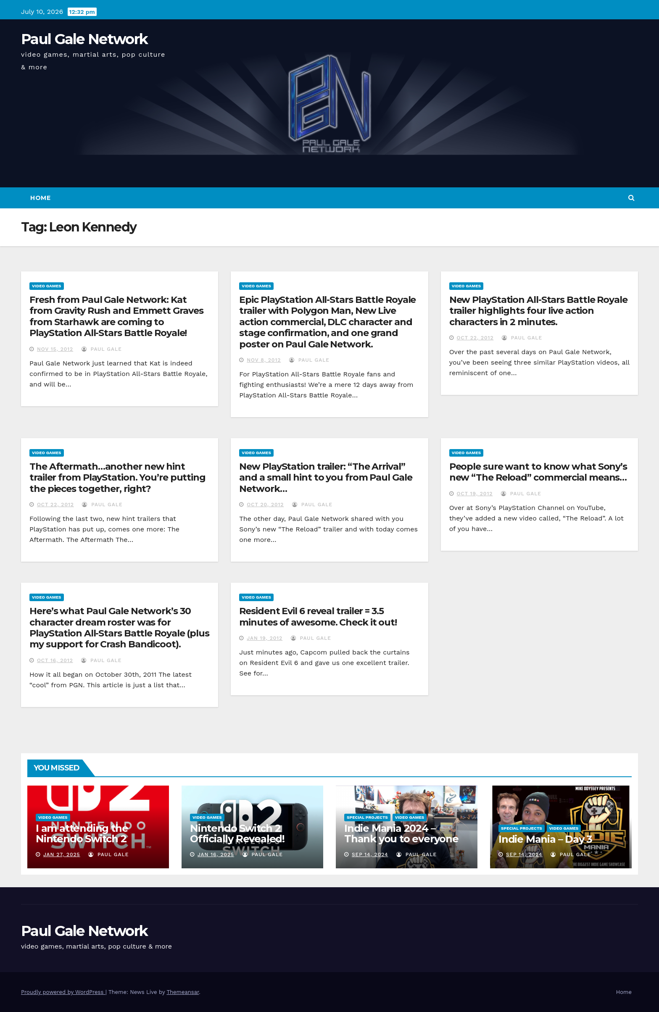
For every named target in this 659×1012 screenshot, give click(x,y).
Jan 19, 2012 (264, 638)
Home (40, 198)
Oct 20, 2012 (265, 504)
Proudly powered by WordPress (63, 992)
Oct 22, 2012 (475, 338)
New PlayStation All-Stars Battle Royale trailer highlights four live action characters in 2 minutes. (538, 311)
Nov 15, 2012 (55, 349)
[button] (631, 198)
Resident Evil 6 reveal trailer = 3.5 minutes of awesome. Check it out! (318, 616)
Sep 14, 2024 (370, 854)
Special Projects (367, 817)
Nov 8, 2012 (264, 360)
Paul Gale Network (84, 39)
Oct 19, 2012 (475, 494)
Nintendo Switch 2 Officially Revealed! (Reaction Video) (237, 838)
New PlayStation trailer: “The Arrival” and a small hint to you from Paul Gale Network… (325, 477)
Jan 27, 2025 (61, 854)
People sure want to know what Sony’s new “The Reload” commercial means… (538, 472)
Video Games (46, 286)
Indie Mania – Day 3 (545, 839)
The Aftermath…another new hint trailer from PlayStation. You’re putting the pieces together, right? (117, 477)
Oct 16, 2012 (55, 660)
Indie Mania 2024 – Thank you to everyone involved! (401, 838)
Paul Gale (102, 349)
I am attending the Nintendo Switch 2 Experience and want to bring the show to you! (94, 844)
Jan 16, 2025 (216, 854)
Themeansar (182, 992)
